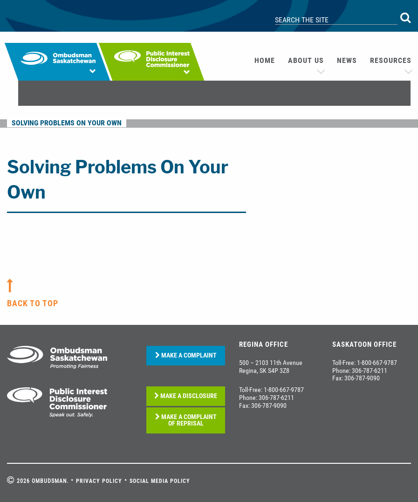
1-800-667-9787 (284, 389)
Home (264, 60)
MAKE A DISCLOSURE (185, 396)
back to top (32, 303)
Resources (390, 60)
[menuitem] (264, 60)
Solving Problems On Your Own (67, 122)
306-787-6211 (276, 397)
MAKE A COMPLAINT (186, 355)
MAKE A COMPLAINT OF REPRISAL (186, 420)
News (347, 60)
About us (306, 60)
